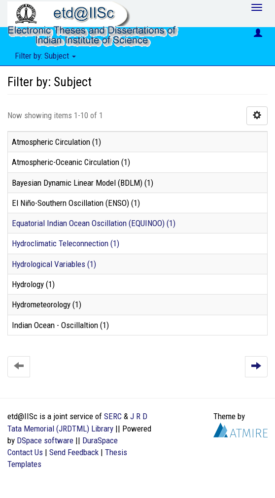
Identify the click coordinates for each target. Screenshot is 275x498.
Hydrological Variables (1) (54, 264)
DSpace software (45, 440)
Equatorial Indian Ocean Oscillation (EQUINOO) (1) (93, 223)
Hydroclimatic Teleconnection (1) (65, 243)
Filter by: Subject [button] (45, 56)
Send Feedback (74, 452)
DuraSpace (100, 440)
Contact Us (25, 452)
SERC (113, 416)
